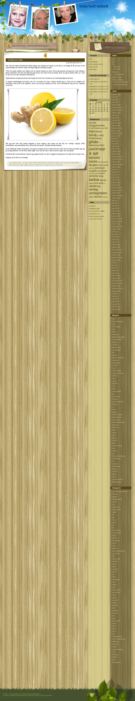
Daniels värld (116, 347)
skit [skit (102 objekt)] (98, 171)
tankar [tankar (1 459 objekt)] (94, 179)
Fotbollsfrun (116, 363)
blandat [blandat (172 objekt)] (92, 122)
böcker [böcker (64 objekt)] (102, 128)
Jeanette (115, 383)
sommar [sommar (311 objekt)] (93, 175)
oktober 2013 (116, 193)
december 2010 (117, 281)
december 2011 (117, 250)
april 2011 (115, 270)
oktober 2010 (116, 286)
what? (114, 659)
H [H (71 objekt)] (99, 142)
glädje (114, 535)
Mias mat (115, 427)
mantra (114, 572)
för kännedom (116, 533)
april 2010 (115, 301)
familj (114, 522)
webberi (114, 657)
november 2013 (117, 190)
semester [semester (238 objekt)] (100, 168)
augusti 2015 (116, 136)
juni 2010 (115, 296)
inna (81, 63)
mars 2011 (115, 273)
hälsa (114, 546)
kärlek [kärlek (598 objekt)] (93, 161)
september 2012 (117, 226)
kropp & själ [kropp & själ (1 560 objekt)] (97, 151)
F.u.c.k (114, 520)
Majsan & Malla (117, 414)
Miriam (114, 433)
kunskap (115, 561)
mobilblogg (115, 579)
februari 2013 (116, 213)
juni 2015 (115, 141)
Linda (114, 409)
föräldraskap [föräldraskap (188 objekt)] (95, 138)
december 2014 (117, 156)
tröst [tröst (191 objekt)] (96, 183)
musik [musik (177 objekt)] (105, 165)
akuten (30, 162)
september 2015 (117, 133)
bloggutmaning (117, 499)
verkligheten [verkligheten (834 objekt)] (98, 193)
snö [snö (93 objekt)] (96, 173)
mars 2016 (115, 120)
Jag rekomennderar (118, 551)
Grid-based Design (96, 219)
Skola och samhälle (118, 456)
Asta (113, 329)
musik (114, 582)
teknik (114, 628)
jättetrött (31, 165)
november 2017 (117, 107)
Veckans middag (117, 80)
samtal (114, 597)
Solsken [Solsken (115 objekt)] (101, 173)
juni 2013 (115, 203)
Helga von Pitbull (117, 373)
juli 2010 (115, 294)
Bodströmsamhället (118, 337)
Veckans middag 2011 (121, 84)
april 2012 (115, 239)
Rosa (114, 448)
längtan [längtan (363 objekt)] (93, 164)
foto (113, 528)
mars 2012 (115, 242)
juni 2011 (115, 265)
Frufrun (114, 368)
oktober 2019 (116, 105)
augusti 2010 (116, 291)
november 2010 (117, 283)
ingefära (26, 165)
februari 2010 (116, 306)
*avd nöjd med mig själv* (120, 491)
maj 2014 (115, 175)
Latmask (115, 569)
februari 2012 (116, 244)
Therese (114, 471)
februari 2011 (116, 275)
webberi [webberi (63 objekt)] (105, 197)
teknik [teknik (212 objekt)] (103, 180)
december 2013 (117, 187)
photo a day (116, 592)
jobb (113, 556)
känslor (114, 564)
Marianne (115, 425)
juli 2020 (115, 97)
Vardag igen (94, 61)
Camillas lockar (117, 339)
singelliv (114, 603)
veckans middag (117, 649)
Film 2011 (117, 66)
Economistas (116, 350)
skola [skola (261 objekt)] (104, 170)
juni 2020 (115, 100)
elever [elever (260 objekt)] (98, 131)
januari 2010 (116, 309)
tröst (113, 634)
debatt (114, 512)
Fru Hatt (114, 365)
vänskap (115, 654)
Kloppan (114, 404)
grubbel (114, 538)
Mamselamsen (117, 417)
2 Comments (59, 165)
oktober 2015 (116, 131)
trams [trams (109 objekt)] (91, 183)
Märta (114, 443)
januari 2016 (116, 125)
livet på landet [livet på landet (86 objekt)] (103, 162)
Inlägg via (95, 208)
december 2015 (117, 128)
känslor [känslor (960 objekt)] (94, 158)
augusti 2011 (116, 260)
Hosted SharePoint (46, 695)
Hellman (114, 376)
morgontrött (38, 165)
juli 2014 (115, 169)
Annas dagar (116, 326)
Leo (113, 407)
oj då (113, 587)
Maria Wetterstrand (118, 422)
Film (113, 64)
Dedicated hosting (33, 695)
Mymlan (114, 440)
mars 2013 (115, 211)
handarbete (116, 540)
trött (51, 165)
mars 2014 (115, 180)
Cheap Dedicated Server (18, 695)
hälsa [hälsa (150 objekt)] (101, 145)
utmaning (115, 644)
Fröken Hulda (116, 370)
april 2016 (115, 118)
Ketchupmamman (118, 401)
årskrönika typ (116, 662)
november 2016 (117, 110)
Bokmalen (115, 72)
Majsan (114, 412)
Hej (91, 59)
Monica (114, 438)
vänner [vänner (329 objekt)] (98, 196)
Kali (113, 394)
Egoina (114, 355)
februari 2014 (116, 182)
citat (113, 504)
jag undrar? (116, 553)
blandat (114, 496)
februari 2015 (116, 151)
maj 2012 (115, 237)
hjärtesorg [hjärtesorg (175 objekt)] (94, 145)
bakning (114, 494)
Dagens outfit (116, 509)
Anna (114, 324)
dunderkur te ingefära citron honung (57, 162)
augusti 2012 (116, 229)
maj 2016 (115, 115)
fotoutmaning (116, 530)
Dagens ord (116, 507)
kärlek (114, 566)
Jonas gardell (116, 391)
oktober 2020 (116, 94)
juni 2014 (115, 172)
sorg (113, 615)
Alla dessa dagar (117, 321)
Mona (114, 435)
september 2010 (117, 288)
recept (114, 595)
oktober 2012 (116, 224)
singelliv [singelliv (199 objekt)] (93, 171)
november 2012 (117, 221)
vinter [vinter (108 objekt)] (91, 197)
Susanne (115, 464)
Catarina (115, 342)
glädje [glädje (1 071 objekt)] (93, 142)
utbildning (115, 641)
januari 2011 (116, 278)
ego (113, 517)
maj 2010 (115, 299)
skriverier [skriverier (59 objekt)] (92, 173)
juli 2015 (115, 138)
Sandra (114, 451)
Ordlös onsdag (117, 77)
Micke (114, 430)
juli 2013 (115, 200)
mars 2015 (115, 149)
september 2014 (117, 164)
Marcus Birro (116, 420)
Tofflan (92, 79)
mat (113, 574)
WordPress (37, 694)
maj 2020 (115, 102)
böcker (114, 502)
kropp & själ (116, 559)
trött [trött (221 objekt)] (101, 183)
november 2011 (117, 252)
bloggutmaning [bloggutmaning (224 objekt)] (97, 125)
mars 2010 (115, 304)
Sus (113, 461)
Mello (114, 577)
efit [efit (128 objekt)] (106, 128)
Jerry (113, 386)
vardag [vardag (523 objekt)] (93, 189)
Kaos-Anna (115, 396)
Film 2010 (117, 69)
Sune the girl (116, 458)
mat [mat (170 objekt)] (100, 165)
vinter (114, 652)
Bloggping (115, 334)
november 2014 (117, 159)
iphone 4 (115, 548)
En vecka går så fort (96, 64)
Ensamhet (93, 69)
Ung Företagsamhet (118, 639)
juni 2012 (115, 234)
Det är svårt (94, 67)
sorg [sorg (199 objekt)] (101, 176)
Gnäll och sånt (15, 60)
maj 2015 (115, 143)
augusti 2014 (116, 167)
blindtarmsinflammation (40, 162)
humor (114, 543)
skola (114, 608)
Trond (114, 477)
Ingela (114, 381)
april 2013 (115, 208)
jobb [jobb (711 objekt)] (92, 149)
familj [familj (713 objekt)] (93, 135)
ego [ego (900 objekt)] (92, 131)
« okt (93, 115)
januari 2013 (116, 216)
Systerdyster (116, 466)
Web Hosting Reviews (97, 216)
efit (113, 515)
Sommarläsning (119, 74)
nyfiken (114, 584)
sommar (114, 613)
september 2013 (117, 195)
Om (113, 59)
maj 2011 (115, 268)
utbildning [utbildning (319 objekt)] (94, 186)
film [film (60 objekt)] (98, 135)
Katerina (115, 399)
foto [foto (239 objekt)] (102, 135)
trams (114, 631)
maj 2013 (115, 206)
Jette (113, 388)
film (113, 525)
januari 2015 (116, 154)
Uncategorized (117, 636)
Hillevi (114, 378)
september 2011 (117, 257)
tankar (19, 162)
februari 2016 (116, 123)
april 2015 (115, 146)
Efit (113, 61)
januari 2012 (116, 247)
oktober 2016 (116, 112)
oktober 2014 (116, 162)
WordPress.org (95, 213)
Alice (113, 319)
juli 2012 (115, 231)
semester (115, 600)
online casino (116, 590)
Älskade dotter (116, 482)
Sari (113, 453)
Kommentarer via (97, 211)
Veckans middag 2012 (121, 82)
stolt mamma (116, 621)
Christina (115, 344)
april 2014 (115, 177)
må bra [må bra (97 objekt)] (91, 168)
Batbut (114, 332)
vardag (114, 647)
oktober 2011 (116, 255)
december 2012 (117, 218)
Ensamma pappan (118, 357)
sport (113, 618)
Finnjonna (115, 360)
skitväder (115, 605)
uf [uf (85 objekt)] (104, 183)
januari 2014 (116, 185)
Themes (114, 469)
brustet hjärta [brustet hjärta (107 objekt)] (94, 128)
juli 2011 (115, 262)
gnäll (21, 165)
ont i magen (45, 165)
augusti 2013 (116, 198)
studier (114, 623)
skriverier (115, 610)
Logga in (93, 206)
